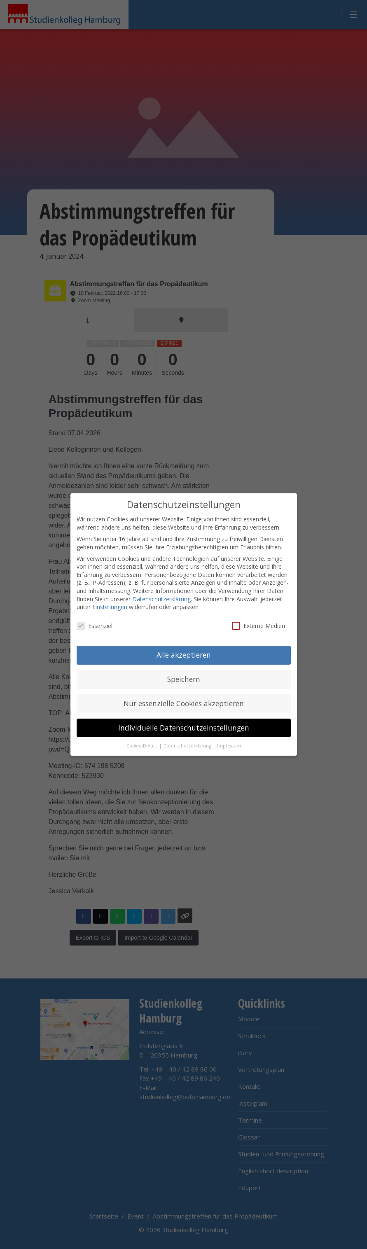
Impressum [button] (229, 744)
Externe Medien (258, 624)
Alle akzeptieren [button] (184, 653)
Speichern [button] (183, 677)
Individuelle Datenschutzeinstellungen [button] (183, 726)
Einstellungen (109, 605)
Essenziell (95, 624)
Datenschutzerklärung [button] (188, 744)
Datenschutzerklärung (161, 597)
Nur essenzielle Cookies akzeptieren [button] (184, 702)
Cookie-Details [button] (142, 744)
